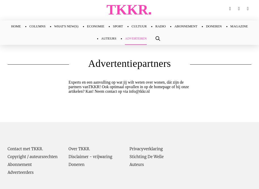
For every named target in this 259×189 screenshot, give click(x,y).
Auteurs (137, 164)
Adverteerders (21, 172)
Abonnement (20, 164)
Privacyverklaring (146, 148)
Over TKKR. (79, 148)
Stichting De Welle (147, 156)
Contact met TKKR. (25, 148)
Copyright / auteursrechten (33, 156)
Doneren (76, 164)
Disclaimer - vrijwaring (90, 156)
